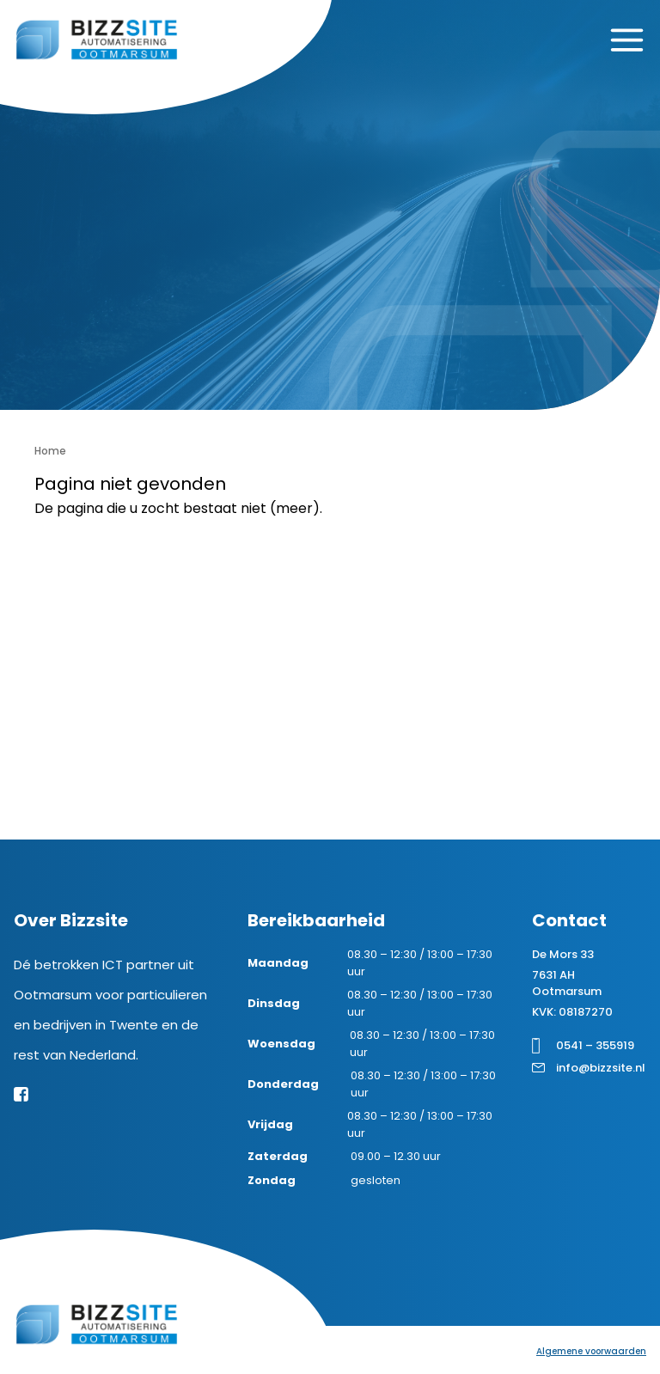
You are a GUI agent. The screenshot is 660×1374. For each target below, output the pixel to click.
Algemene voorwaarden (591, 1351)
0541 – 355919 (595, 1045)
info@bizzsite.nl (600, 1068)
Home (50, 450)
